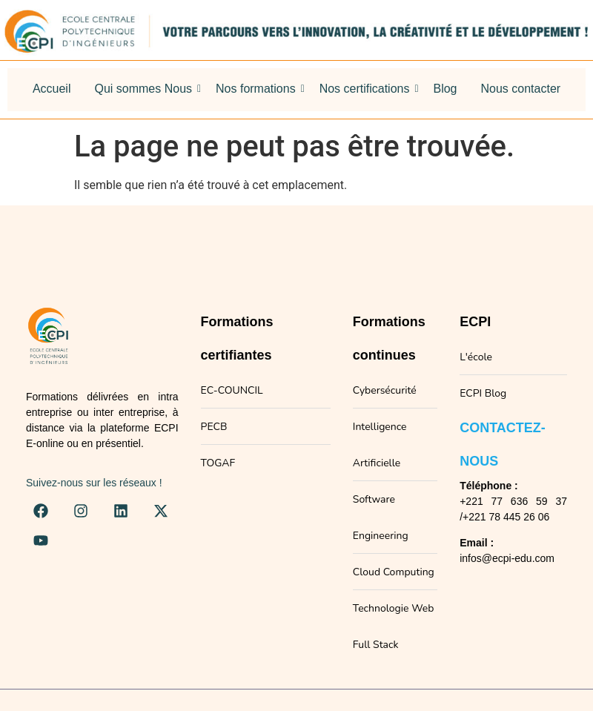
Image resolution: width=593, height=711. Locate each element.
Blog (445, 88)
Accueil (52, 88)
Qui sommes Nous (145, 88)
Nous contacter (521, 88)
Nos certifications (367, 88)
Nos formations (258, 88)
